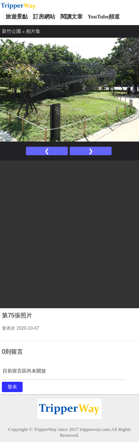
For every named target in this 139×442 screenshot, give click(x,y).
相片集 (33, 31)
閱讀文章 (71, 17)
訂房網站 (44, 17)
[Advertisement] (69, 233)
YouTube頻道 (103, 17)
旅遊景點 (17, 17)
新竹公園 (11, 31)
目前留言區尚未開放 (63, 373)
